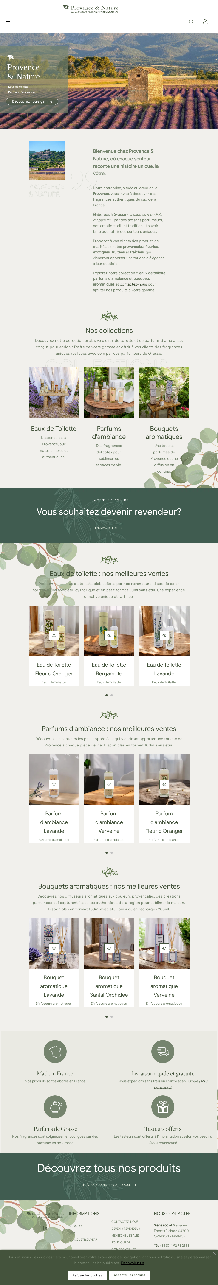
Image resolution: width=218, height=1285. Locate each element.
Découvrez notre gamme (32, 101)
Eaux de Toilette (53, 429)
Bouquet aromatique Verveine (164, 986)
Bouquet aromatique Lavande (54, 986)
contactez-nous (133, 284)
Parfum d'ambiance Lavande (54, 822)
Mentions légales (125, 1235)
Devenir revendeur (125, 1229)
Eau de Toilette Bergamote (109, 669)
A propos (76, 1226)
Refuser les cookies (87, 1275)
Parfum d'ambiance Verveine (109, 822)
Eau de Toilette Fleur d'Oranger (54, 669)
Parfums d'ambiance (109, 433)
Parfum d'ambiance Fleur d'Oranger (164, 822)
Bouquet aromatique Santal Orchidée (109, 986)
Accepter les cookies (129, 1275)
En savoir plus (132, 1263)
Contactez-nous (124, 1222)
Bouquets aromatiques (164, 433)
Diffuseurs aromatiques (54, 1004)
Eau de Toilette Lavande (164, 669)
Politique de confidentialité (123, 1245)
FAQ (72, 1233)
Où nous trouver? (83, 1240)
